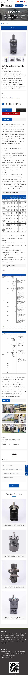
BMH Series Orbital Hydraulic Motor (14, 556)
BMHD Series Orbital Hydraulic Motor (14, 587)
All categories (14, 27)
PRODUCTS (14, 12)
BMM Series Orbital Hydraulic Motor (14, 525)
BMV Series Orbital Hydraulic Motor (10, 444)
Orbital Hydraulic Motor (14, 98)
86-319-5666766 (13, 104)
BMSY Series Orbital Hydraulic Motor (11, 439)
